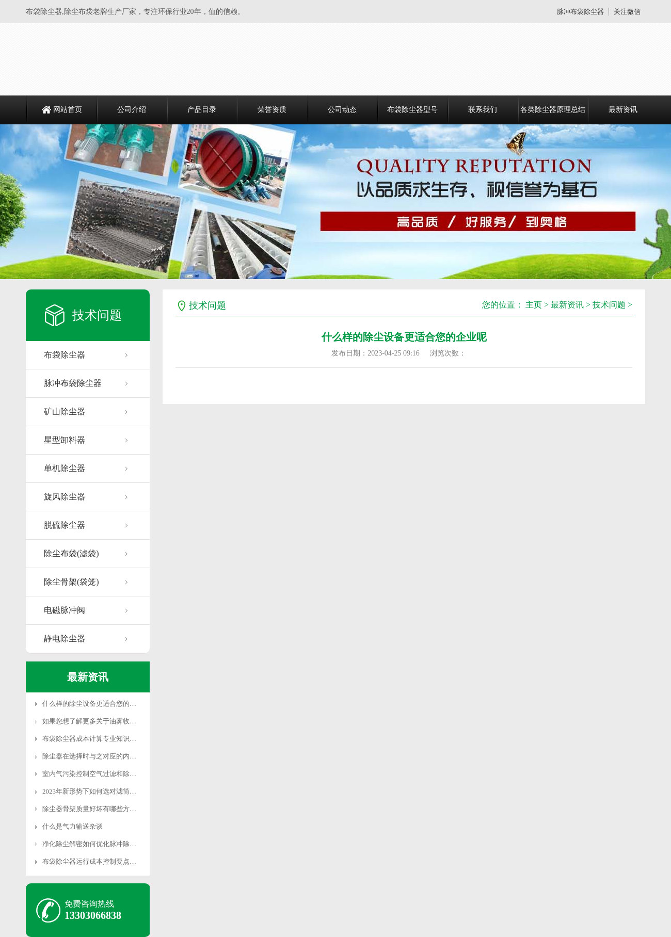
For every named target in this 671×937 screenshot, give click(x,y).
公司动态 (342, 110)
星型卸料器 (64, 439)
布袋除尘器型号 (412, 110)
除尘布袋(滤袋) (71, 553)
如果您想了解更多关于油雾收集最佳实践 (102, 721)
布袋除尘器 (64, 354)
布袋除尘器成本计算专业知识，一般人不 (102, 738)
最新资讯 (623, 110)
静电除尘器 (64, 638)
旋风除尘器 (64, 496)
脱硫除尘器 (64, 525)
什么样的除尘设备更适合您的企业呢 (96, 703)
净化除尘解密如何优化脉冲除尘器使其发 (102, 844)
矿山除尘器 (64, 411)
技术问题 (609, 304)
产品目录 (201, 110)
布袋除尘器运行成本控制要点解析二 (96, 861)
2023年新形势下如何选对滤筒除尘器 (96, 791)
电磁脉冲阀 (64, 610)
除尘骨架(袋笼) (71, 581)
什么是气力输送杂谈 (72, 826)
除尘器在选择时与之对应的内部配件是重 (102, 756)
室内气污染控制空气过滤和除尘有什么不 (102, 774)
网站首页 (67, 110)
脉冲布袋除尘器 (580, 11)
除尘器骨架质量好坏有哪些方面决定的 (99, 809)
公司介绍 (131, 110)
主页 (533, 304)
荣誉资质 (272, 110)
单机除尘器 (64, 468)
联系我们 (482, 110)
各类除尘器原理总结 (552, 110)
